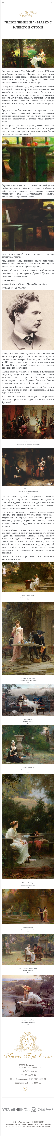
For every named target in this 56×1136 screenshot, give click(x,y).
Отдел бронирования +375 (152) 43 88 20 (28, 1079)
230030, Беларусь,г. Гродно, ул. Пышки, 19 (27, 1066)
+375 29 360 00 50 (28, 1075)
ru (51, 3)
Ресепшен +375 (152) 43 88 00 (28, 1083)
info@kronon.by (28, 1071)
